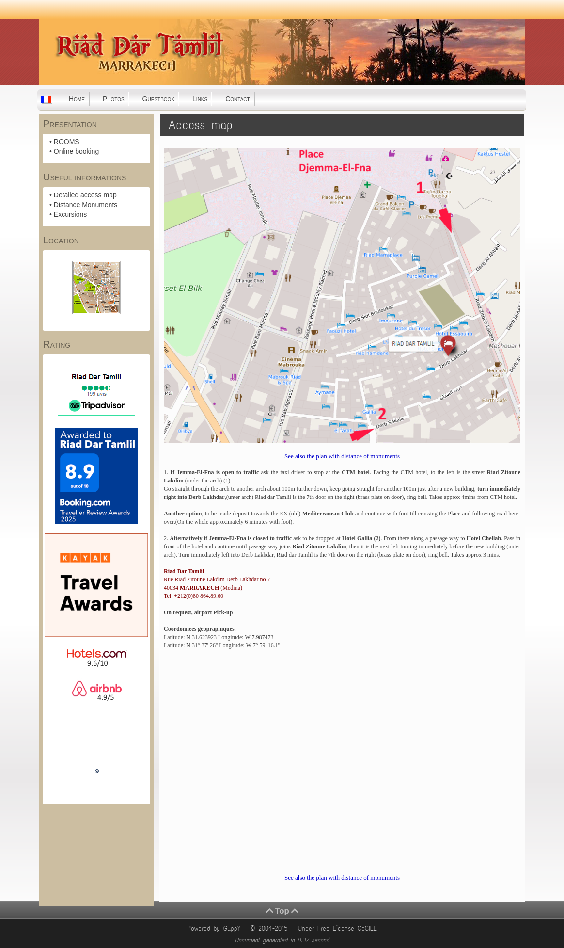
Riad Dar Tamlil (96, 743)
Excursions (70, 214)
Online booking (76, 151)
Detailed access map (85, 195)
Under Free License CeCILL (339, 928)
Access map (201, 124)
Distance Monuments (86, 205)
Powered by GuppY (216, 928)
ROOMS (66, 141)
